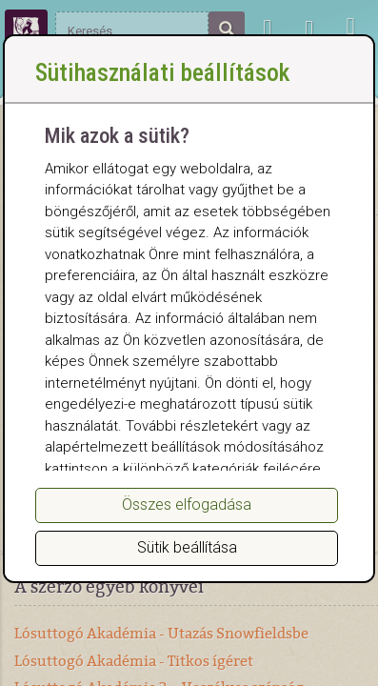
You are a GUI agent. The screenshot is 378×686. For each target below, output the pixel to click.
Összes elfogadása (186, 504)
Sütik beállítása (187, 547)
